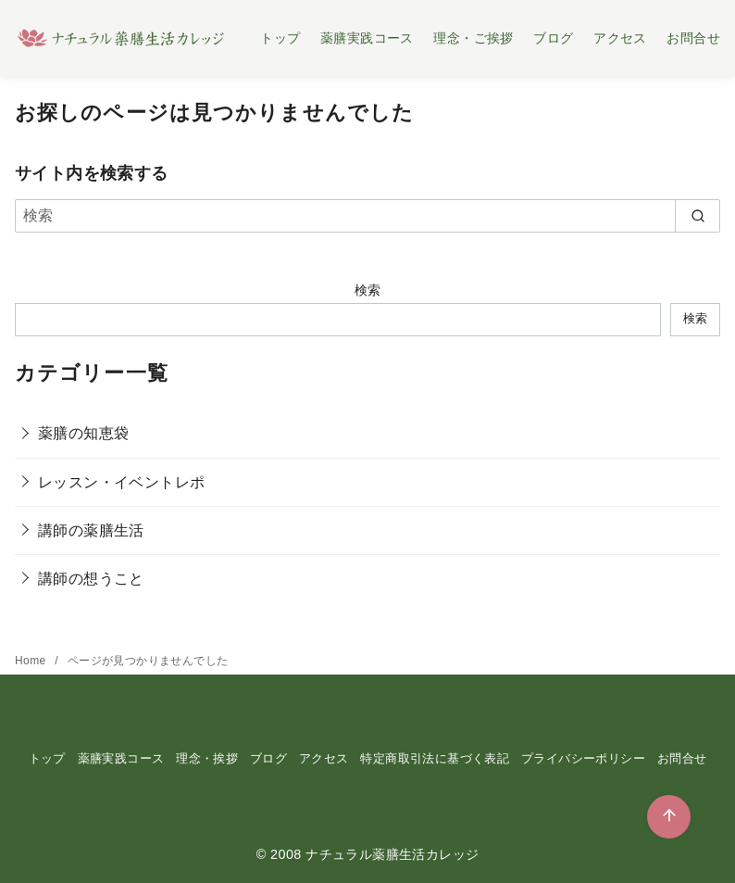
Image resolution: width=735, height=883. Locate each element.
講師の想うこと (91, 579)
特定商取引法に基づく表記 (434, 758)
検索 (368, 290)
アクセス (620, 38)
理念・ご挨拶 (473, 38)
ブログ (553, 38)
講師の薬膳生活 (91, 530)
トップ (280, 38)
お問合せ (693, 38)
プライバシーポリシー (583, 758)
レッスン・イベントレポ (121, 482)
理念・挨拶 (207, 758)
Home (32, 660)
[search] (697, 216)
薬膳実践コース (367, 38)
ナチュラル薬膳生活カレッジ (392, 854)
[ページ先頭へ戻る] (669, 817)
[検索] (367, 216)
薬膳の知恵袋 (83, 433)
